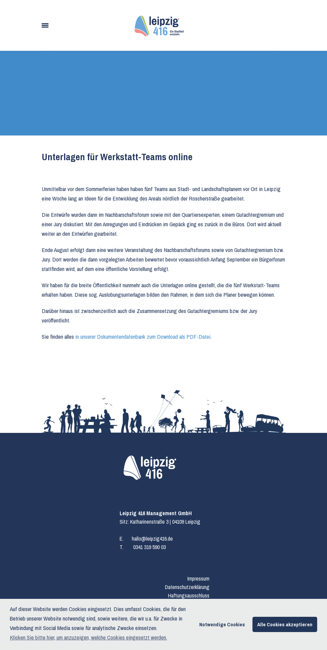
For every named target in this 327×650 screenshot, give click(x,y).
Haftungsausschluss (188, 595)
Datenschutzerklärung (187, 587)
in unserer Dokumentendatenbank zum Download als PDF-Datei (142, 336)
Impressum (198, 578)
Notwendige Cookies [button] (222, 624)
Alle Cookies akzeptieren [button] (284, 624)
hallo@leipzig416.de (152, 538)
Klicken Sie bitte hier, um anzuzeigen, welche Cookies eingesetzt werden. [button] (88, 637)
